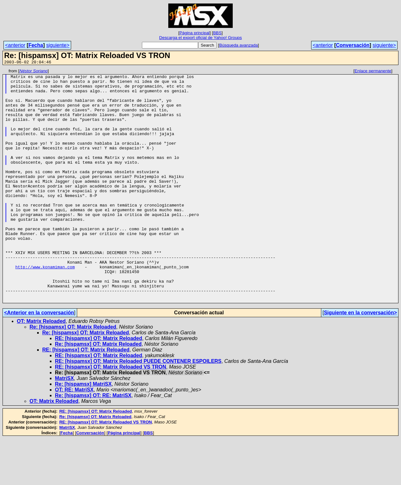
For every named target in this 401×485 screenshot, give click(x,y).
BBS (217, 32)
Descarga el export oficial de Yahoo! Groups (200, 37)
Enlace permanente (373, 71)
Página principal (194, 32)
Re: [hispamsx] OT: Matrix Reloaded (73, 373)
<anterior (15, 45)
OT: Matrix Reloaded (41, 367)
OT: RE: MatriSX (74, 436)
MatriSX (64, 425)
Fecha (35, 45)
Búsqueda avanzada (238, 45)
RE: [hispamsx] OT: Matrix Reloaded (98, 385)
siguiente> (57, 45)
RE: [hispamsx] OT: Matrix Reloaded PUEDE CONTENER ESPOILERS (138, 407)
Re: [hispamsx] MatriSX (83, 430)
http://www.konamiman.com (45, 307)
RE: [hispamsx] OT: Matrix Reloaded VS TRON (110, 413)
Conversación (353, 45)
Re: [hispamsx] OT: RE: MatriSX (93, 442)
